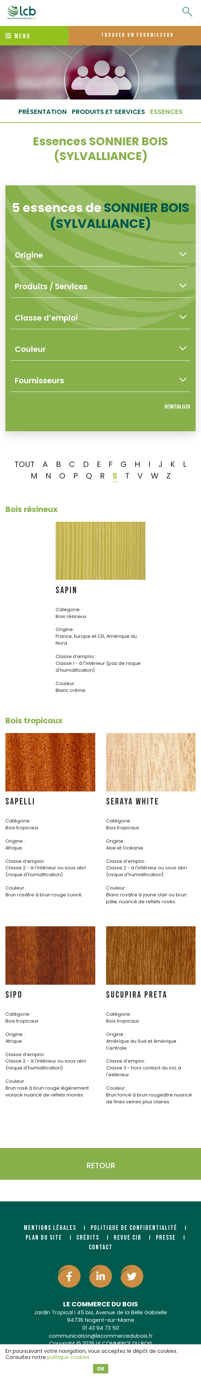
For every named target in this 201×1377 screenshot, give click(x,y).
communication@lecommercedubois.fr (101, 1336)
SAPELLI (20, 801)
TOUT (24, 464)
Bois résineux (31, 509)
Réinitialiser (177, 406)
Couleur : (66, 683)
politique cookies (68, 1357)
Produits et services (108, 111)
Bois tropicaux (34, 720)
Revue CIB (127, 1237)
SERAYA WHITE (132, 801)
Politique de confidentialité (134, 1228)
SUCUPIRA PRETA (136, 995)
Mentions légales (50, 1228)
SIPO (14, 995)
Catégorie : (69, 609)
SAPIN (67, 590)
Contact (101, 1247)
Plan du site (44, 1237)
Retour (100, 1165)
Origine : (65, 629)
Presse (166, 1237)
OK (101, 1368)
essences (166, 111)
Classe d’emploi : (76, 656)
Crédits (88, 1237)
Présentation (42, 111)
